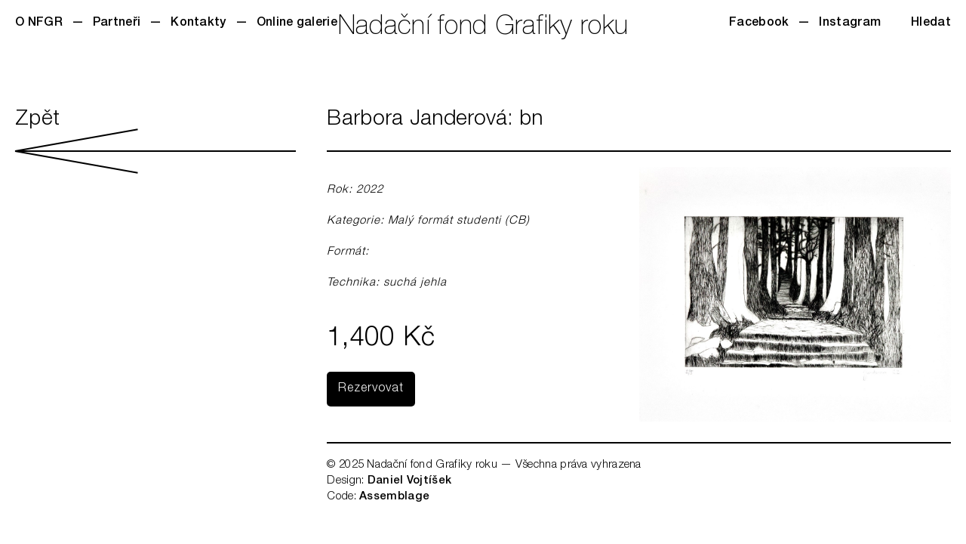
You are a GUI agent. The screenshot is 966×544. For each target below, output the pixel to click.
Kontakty (198, 23)
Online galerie (297, 23)
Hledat (931, 23)
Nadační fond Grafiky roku (483, 28)
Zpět (155, 141)
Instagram (850, 23)
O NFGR (39, 23)
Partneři (116, 23)
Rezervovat (371, 389)
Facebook (759, 23)
